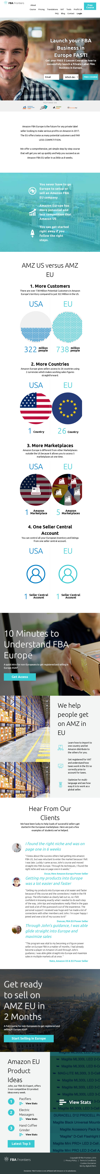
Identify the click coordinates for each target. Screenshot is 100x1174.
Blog (63, 13)
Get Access (20, 677)
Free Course (90, 6)
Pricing (41, 9)
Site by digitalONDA (88, 1166)
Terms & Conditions (88, 1160)
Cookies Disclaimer (88, 1163)
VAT (62, 9)
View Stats (31, 1103)
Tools (68, 9)
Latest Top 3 (21, 1143)
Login (79, 13)
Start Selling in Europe (29, 1038)
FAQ (57, 13)
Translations (52, 9)
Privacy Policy (71, 1160)
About (33, 5)
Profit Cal (78, 9)
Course (33, 9)
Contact (70, 13)
